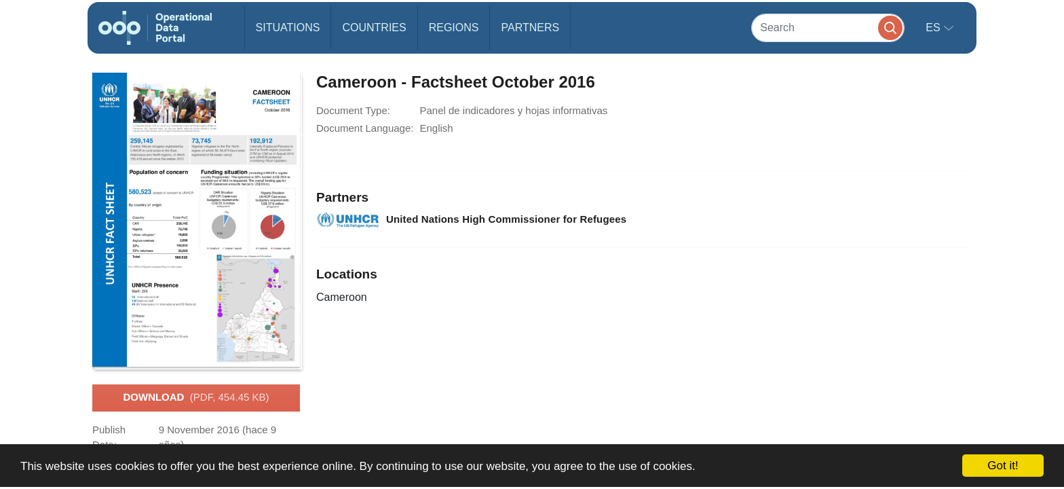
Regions (454, 27)
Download (196, 398)
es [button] (934, 27)
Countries (374, 27)
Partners (530, 27)
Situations (288, 27)
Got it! (1002, 465)
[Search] (828, 27)
